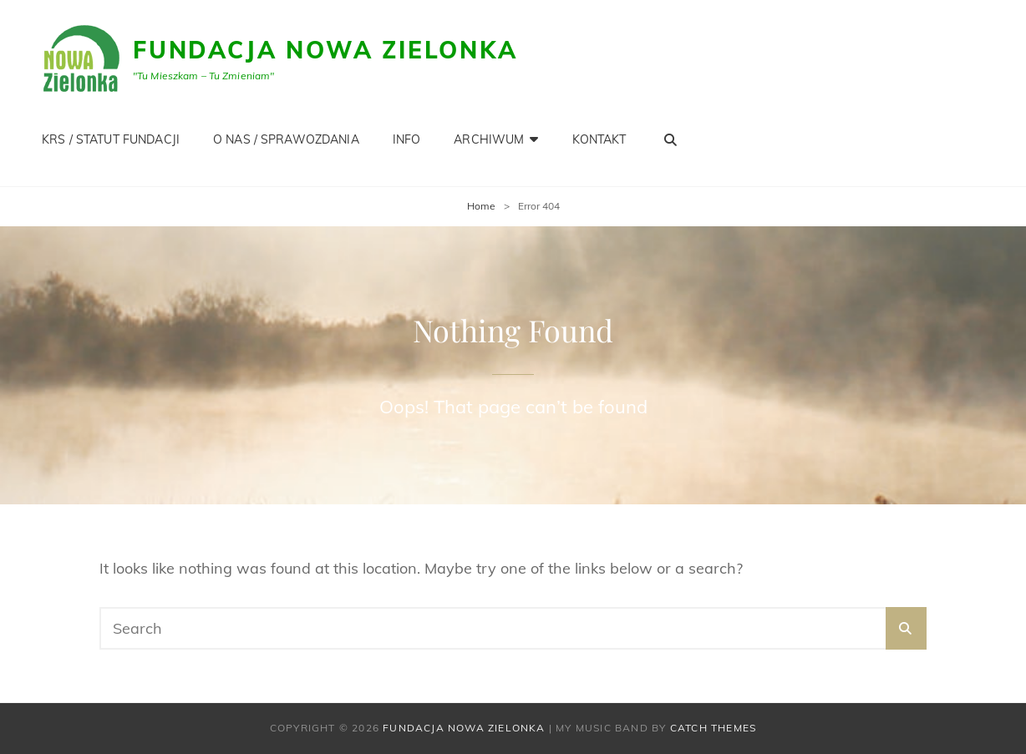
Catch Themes (713, 727)
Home (481, 206)
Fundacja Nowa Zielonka (325, 49)
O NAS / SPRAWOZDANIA (286, 139)
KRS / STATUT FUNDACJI (111, 139)
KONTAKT (599, 139)
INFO (407, 139)
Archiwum (489, 139)
